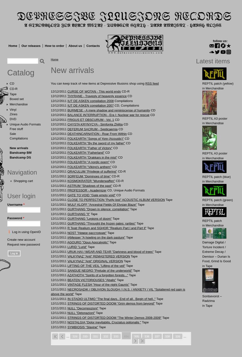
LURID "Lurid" (77, 247)
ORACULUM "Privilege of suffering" (92, 171)
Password (15, 218)
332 (105, 336)
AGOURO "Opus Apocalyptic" (88, 242)
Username (16, 204)
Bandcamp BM (20, 152)
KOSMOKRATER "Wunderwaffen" (91, 181)
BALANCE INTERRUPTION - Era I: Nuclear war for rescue (109, 115)
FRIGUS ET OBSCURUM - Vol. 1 (91, 120)
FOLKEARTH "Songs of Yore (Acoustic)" (96, 138)
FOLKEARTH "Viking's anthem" (90, 167)
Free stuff (16, 129)
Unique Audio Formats (25, 124)
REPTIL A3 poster (214, 118)
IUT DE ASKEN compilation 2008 (91, 101)
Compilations (19, 138)
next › (135, 341)
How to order (54, 46)
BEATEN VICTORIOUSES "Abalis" (92, 280)
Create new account (21, 239)
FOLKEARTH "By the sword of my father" (96, 143)
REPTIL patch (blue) (216, 177)
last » (142, 341)
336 (146, 336)
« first (55, 336)
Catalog (20, 72)
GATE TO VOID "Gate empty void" (92, 195)
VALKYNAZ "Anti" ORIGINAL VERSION (95, 261)
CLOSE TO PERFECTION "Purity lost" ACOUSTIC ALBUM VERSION (116, 200)
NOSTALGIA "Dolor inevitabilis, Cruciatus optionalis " (104, 322)
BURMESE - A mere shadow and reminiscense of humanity (109, 110)
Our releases (31, 46)
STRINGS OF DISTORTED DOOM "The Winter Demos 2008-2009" (115, 318)
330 (85, 336)
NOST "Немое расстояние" (87, 233)
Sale (13, 134)
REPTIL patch (212, 221)
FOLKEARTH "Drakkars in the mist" (92, 157)
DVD (13, 119)
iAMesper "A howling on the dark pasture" (96, 237)
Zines (13, 114)
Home (12, 46)
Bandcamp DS (20, 157)
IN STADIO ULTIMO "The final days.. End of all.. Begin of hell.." (112, 299)
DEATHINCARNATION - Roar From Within (97, 134)
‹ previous (62, 336)
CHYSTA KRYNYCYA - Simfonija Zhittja (95, 124)
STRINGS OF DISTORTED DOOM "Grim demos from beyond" (111, 303)
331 (95, 336)
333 (116, 336)
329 (75, 336)
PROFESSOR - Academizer (87, 190)
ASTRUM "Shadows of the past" (89, 186)
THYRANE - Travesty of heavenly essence (97, 96)
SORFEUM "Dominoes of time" (89, 176)
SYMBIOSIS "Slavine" (83, 327)
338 (167, 336)
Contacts (93, 46)
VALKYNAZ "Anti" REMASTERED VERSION (99, 256)
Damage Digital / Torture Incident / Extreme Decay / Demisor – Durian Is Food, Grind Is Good (216, 251)
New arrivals (19, 148)
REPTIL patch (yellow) (218, 83)
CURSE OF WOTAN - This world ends (94, 91)
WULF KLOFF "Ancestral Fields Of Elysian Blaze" (102, 204)
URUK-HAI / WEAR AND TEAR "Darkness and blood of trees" (111, 252)
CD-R (14, 89)
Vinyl (13, 109)
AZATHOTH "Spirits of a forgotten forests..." (97, 275)
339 (177, 336)
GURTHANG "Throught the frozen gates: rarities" (102, 223)
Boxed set (17, 99)
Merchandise (19, 104)
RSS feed (152, 83)
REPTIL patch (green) (217, 200)
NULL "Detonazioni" (81, 313)
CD (12, 83)
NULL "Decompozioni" (83, 308)
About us (75, 46)
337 (157, 336)
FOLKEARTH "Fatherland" (86, 152)
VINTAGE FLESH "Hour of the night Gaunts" (98, 284)
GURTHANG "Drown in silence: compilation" (98, 209)
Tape (13, 94)
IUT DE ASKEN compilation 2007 (91, 105)
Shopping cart (23, 181)
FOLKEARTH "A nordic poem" (89, 162)
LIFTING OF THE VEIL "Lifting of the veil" (96, 266)
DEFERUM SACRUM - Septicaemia (93, 129)
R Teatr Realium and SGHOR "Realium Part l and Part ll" (107, 228)
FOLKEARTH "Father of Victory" (90, 148)
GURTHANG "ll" (79, 214)
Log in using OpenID (26, 232)
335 (136, 336)
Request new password (23, 244)
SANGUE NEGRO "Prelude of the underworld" (100, 270)
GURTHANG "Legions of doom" (90, 218)
